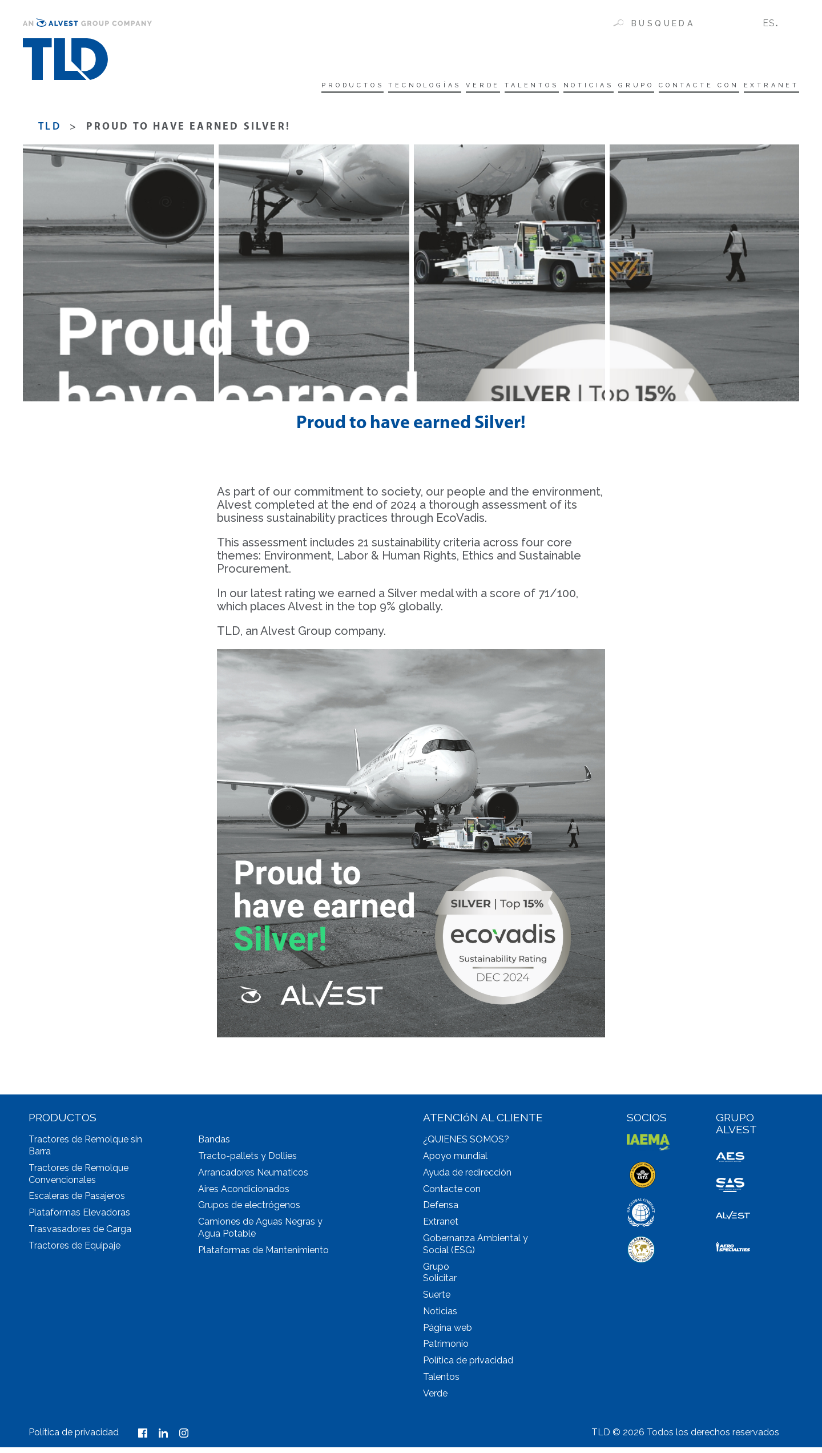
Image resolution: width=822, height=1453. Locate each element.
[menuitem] (776, 23)
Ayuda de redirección (467, 1178)
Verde (389, 86)
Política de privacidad (468, 1366)
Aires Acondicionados (243, 1194)
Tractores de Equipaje (74, 1251)
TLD (49, 132)
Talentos (454, 86)
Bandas (214, 1145)
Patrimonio (446, 1349)
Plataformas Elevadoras (79, 1218)
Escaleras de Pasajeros (77, 1201)
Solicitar (440, 1283)
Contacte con (674, 86)
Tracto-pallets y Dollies (247, 1161)
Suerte (436, 1300)
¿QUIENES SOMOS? (466, 1145)
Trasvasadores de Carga (80, 1234)
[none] (776, 23)
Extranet (767, 86)
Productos (219, 86)
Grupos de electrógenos (249, 1210)
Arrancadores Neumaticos (253, 1178)
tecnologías (313, 86)
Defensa (440, 1210)
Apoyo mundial (455, 1161)
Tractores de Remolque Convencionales (78, 1179)
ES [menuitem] (769, 23)
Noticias (528, 86)
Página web (447, 1333)
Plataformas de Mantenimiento (263, 1255)
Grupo (592, 86)
